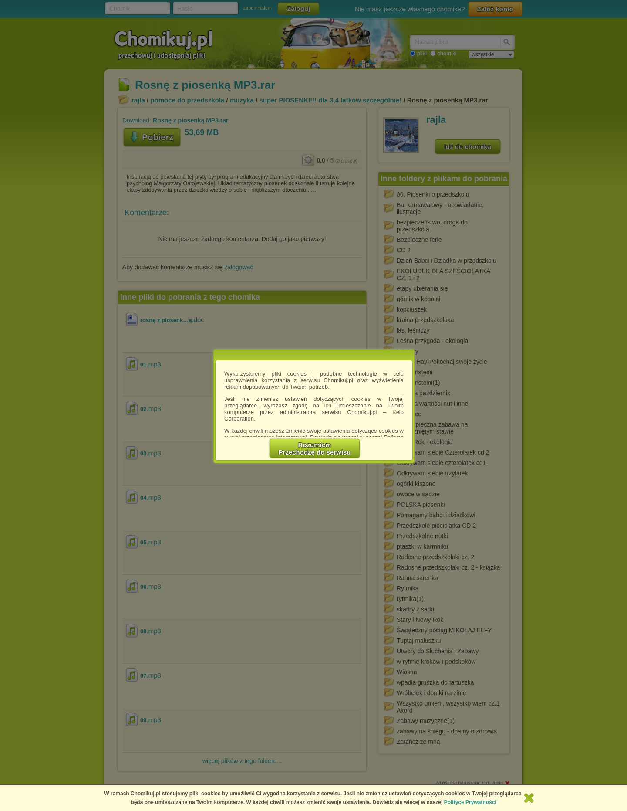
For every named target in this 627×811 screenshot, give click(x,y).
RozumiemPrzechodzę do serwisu (315, 448)
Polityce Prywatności (470, 802)
